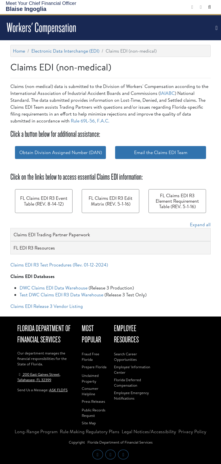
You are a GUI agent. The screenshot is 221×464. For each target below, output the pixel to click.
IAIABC (167, 93)
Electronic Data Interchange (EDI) (65, 51)
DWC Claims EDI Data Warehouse (53, 288)
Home (19, 51)
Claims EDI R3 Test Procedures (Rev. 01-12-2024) (59, 265)
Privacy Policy (192, 431)
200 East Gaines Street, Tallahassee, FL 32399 (38, 377)
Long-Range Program (36, 431)
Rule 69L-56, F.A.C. (90, 121)
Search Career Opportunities (125, 356)
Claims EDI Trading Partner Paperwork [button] (52, 234)
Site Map (89, 422)
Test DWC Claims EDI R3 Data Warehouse (61, 295)
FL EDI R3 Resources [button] (34, 248)
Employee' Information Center (132, 369)
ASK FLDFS (58, 389)
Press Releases (93, 401)
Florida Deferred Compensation (127, 382)
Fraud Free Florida (90, 356)
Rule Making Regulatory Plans (89, 431)
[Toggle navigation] (216, 28)
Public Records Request (93, 412)
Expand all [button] (200, 224)
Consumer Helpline (90, 391)
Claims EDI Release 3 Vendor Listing (46, 306)
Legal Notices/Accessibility (149, 431)
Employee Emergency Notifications (131, 395)
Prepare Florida (94, 366)
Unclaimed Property (90, 378)
